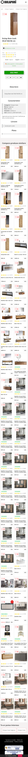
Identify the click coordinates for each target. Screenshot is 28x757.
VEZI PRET (14, 72)
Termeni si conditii (11, 740)
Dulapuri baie (21, 730)
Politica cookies (18, 741)
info (12, 166)
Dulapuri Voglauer (9, 9)
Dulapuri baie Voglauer (21, 9)
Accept (20, 755)
